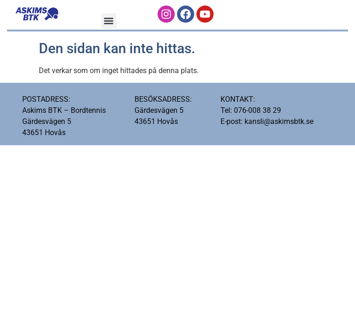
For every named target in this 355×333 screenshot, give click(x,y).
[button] (108, 21)
